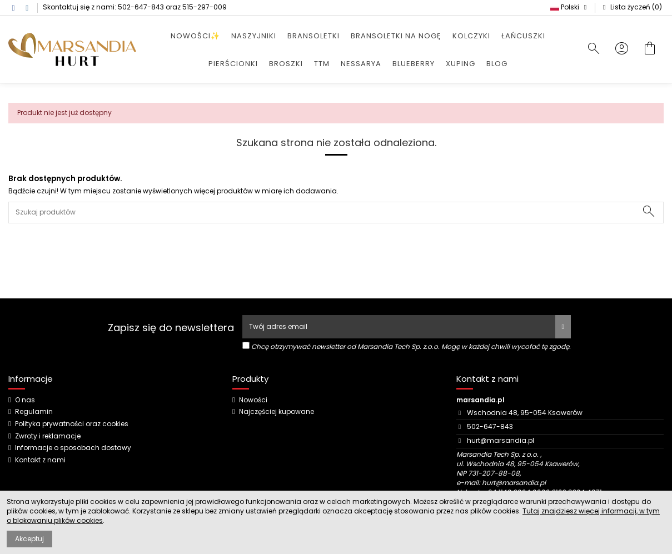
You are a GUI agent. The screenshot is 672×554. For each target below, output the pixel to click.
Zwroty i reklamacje (48, 436)
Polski (569, 7)
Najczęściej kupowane (276, 411)
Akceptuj (29, 538)
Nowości (253, 400)
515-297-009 (204, 7)
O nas (25, 400)
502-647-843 (141, 7)
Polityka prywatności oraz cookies (71, 424)
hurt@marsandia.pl (500, 440)
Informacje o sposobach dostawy (73, 447)
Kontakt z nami (40, 460)
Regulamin (34, 411)
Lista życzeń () (631, 7)
